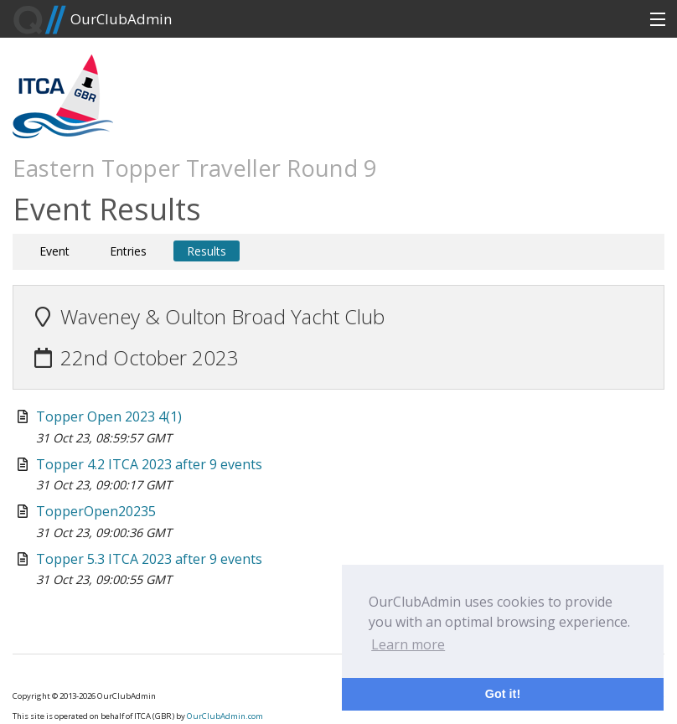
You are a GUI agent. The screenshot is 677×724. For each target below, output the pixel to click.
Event (54, 251)
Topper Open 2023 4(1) (109, 416)
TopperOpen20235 (96, 511)
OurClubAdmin (92, 20)
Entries (128, 251)
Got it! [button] (502, 694)
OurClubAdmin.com (225, 716)
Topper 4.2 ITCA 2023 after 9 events (149, 464)
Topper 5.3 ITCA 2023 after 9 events (149, 559)
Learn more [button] (408, 644)
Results (206, 251)
